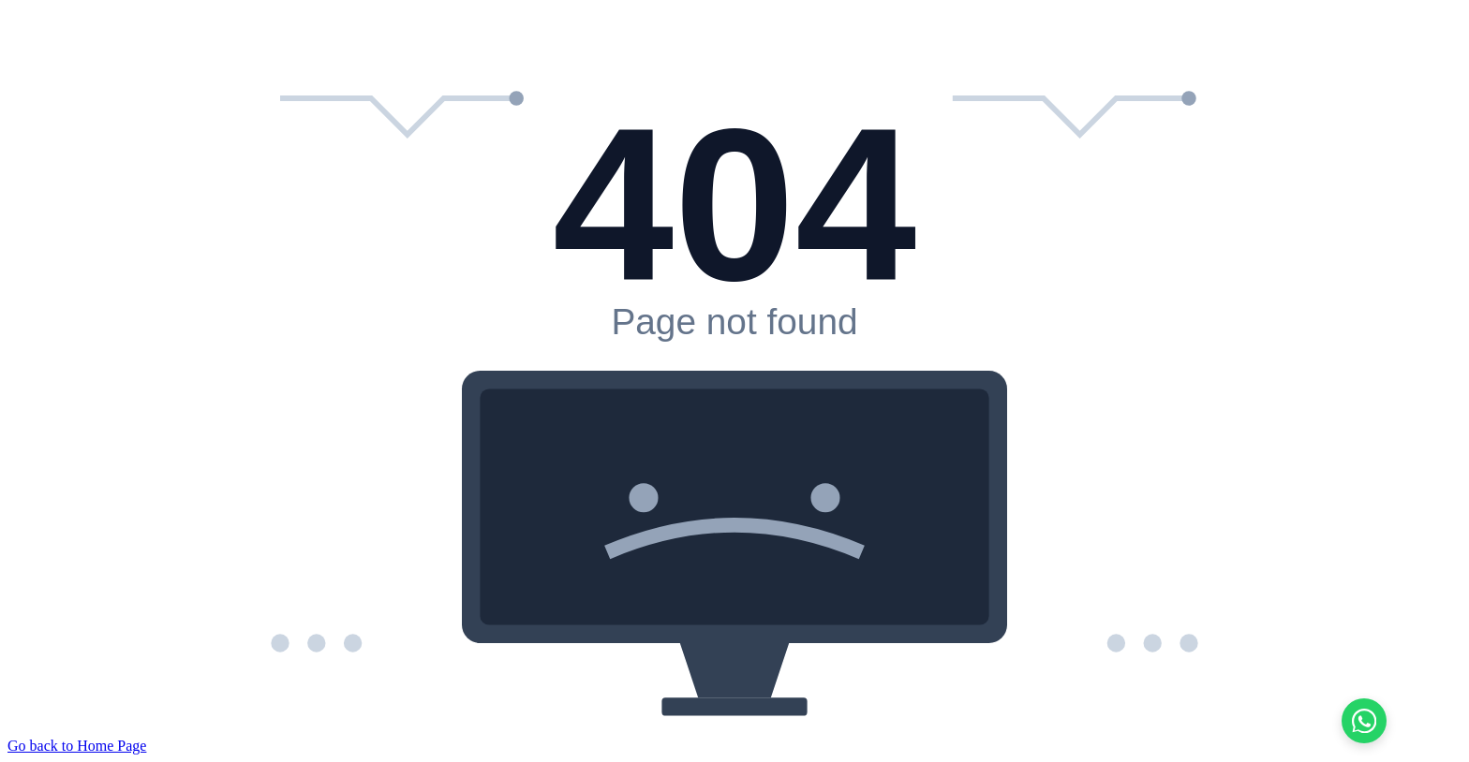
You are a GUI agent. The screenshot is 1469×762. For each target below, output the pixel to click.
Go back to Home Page (76, 746)
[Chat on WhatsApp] (1364, 720)
